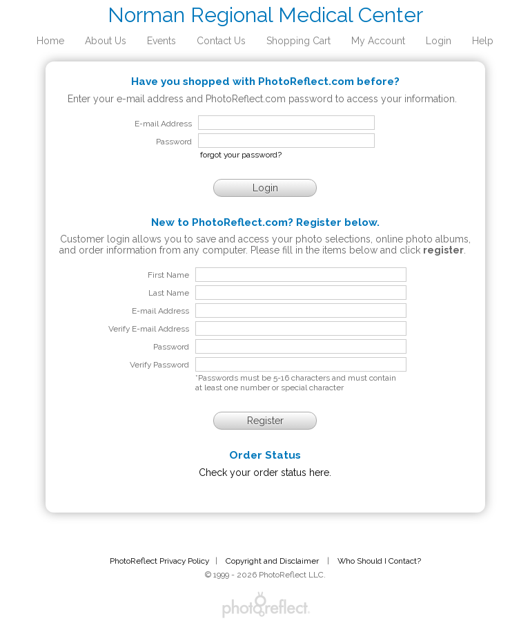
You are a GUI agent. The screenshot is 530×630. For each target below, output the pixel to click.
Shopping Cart (298, 40)
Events (161, 40)
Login (438, 40)
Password (171, 347)
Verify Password (159, 365)
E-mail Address (160, 311)
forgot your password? (241, 155)
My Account (378, 40)
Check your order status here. (265, 472)
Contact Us (221, 40)
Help (482, 40)
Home (50, 40)
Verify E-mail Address (148, 329)
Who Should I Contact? (379, 561)
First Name (168, 275)
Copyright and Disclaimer (273, 561)
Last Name (168, 293)
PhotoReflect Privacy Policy (159, 561)
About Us (105, 40)
